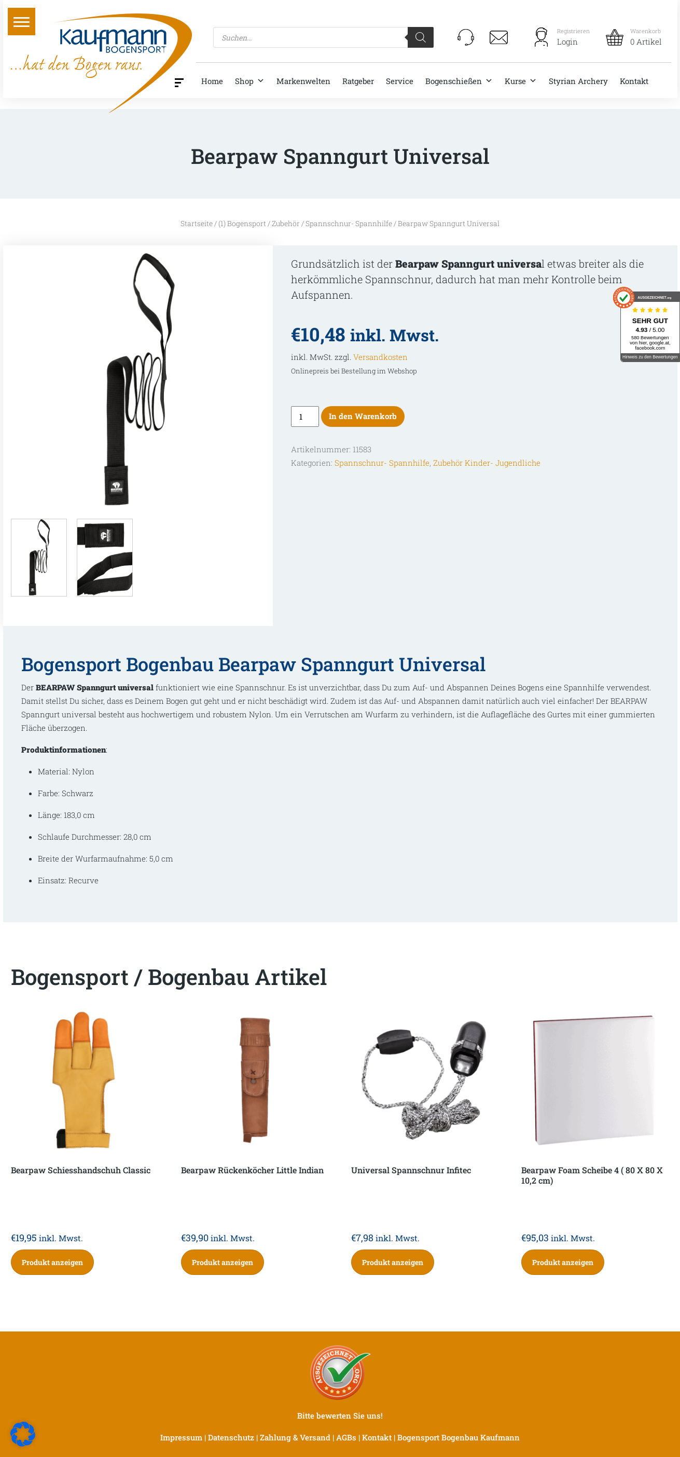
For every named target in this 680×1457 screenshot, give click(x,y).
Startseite (197, 223)
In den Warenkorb (363, 416)
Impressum (181, 1437)
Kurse (521, 81)
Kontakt (634, 81)
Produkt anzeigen (52, 1262)
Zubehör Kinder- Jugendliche (486, 462)
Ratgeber (358, 81)
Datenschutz (231, 1437)
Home (212, 81)
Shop (250, 81)
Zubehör (286, 223)
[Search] (421, 37)
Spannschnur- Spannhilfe (349, 223)
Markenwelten (303, 81)
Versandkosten (380, 357)
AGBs (346, 1437)
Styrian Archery (578, 81)
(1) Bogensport (242, 223)
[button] (21, 21)
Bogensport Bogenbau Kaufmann (458, 1437)
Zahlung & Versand (295, 1437)
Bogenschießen (459, 81)
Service (399, 81)
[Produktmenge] (305, 416)
